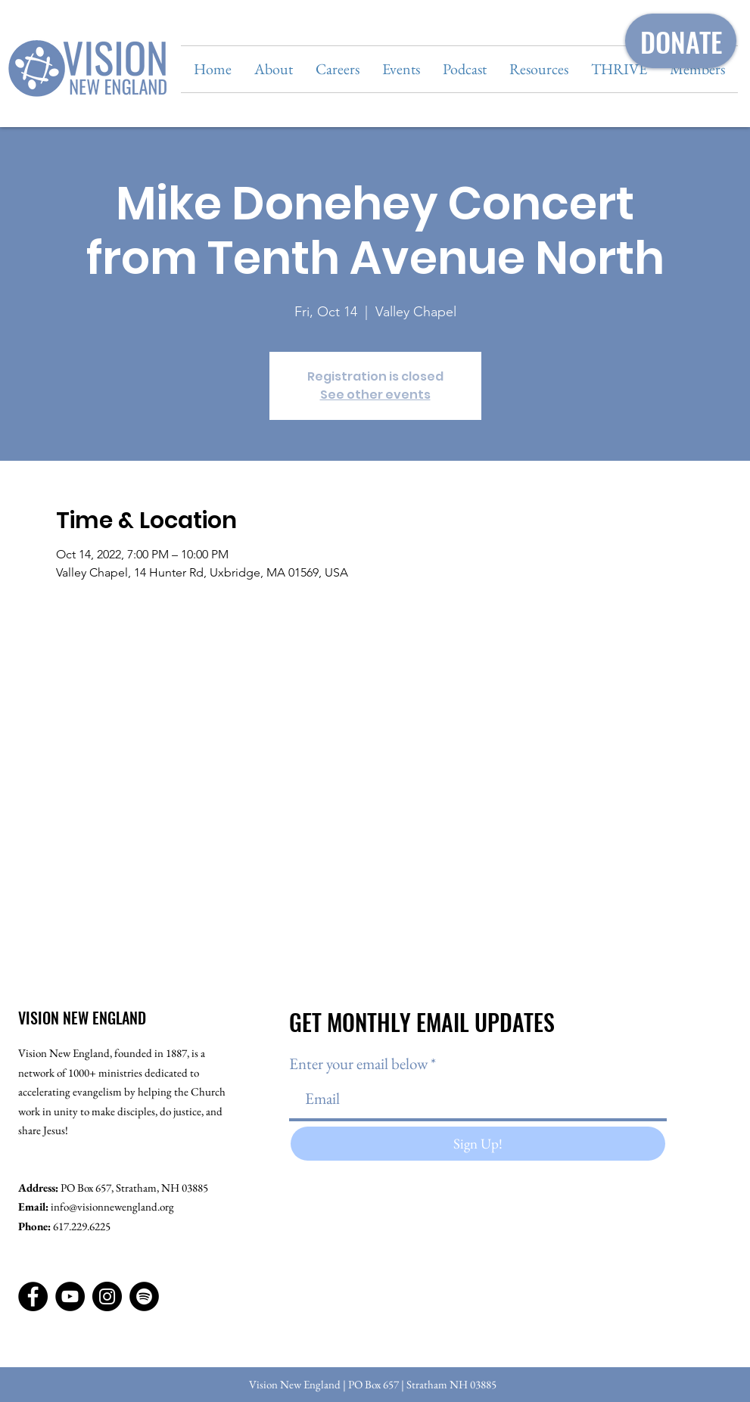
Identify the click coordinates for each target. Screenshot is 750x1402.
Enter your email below (358, 1063)
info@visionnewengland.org (112, 1206)
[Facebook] (33, 1296)
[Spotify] (144, 1296)
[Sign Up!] (478, 1144)
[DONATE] (680, 41)
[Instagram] (107, 1296)
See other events (375, 394)
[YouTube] (70, 1296)
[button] (273, 69)
